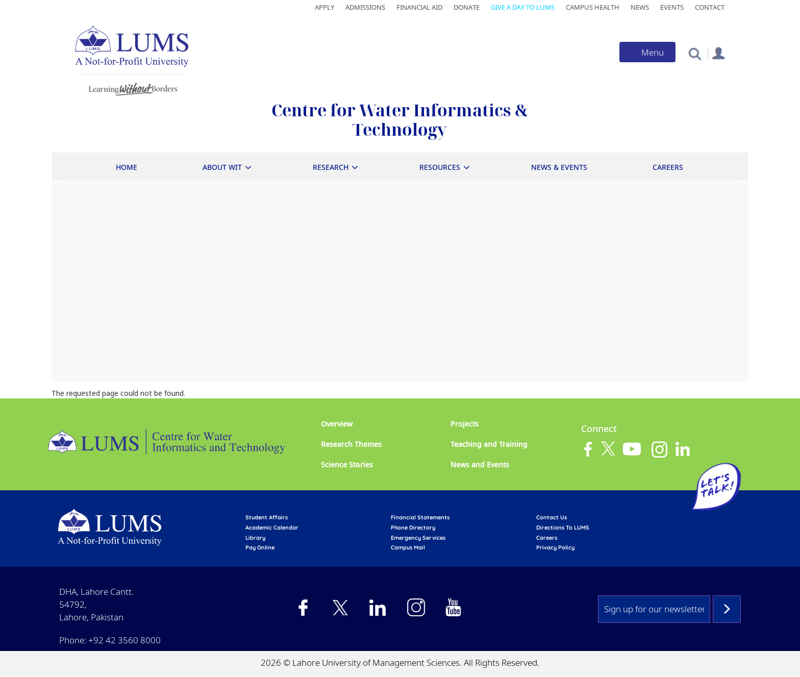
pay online (259, 547)
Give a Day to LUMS (523, 7)
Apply (324, 7)
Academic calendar (271, 527)
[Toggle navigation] (647, 52)
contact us (551, 517)
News (640, 7)
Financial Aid (419, 7)
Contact (709, 7)
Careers (668, 167)
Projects (465, 424)
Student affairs (266, 517)
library (255, 537)
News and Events (480, 464)
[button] (695, 53)
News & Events (559, 167)
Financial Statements (420, 517)
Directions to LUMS (562, 527)
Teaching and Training (489, 444)
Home (126, 167)
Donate (467, 7)
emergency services (418, 537)
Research (330, 167)
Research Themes (351, 444)
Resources (439, 167)
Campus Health (592, 7)
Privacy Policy (555, 547)
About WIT (222, 167)
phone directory (413, 527)
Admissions (365, 7)
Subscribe (727, 609)
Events (672, 7)
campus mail (408, 547)
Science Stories (347, 464)
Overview (337, 424)
